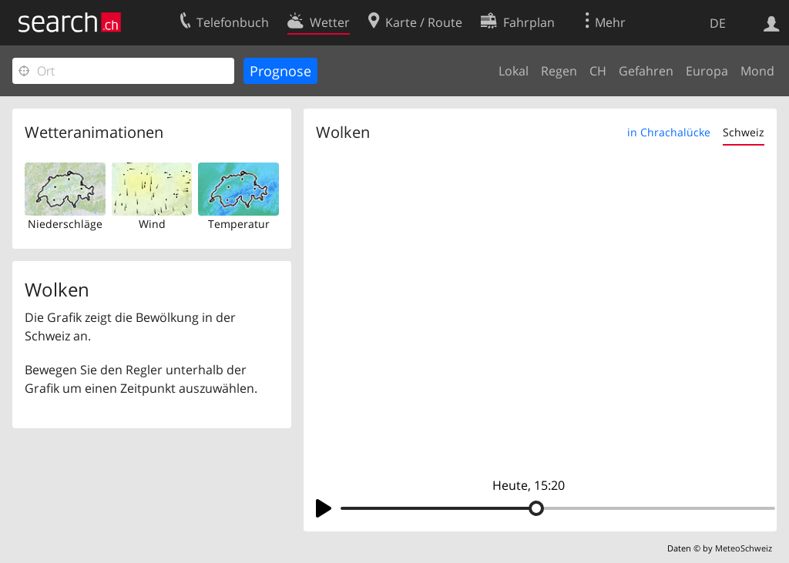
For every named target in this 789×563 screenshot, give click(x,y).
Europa (707, 70)
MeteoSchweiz (743, 548)
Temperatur (239, 223)
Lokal (514, 70)
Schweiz (743, 132)
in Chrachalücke (668, 132)
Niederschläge (65, 223)
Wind (152, 223)
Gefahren (646, 70)
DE (718, 23)
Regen (559, 70)
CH (597, 70)
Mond (757, 70)
